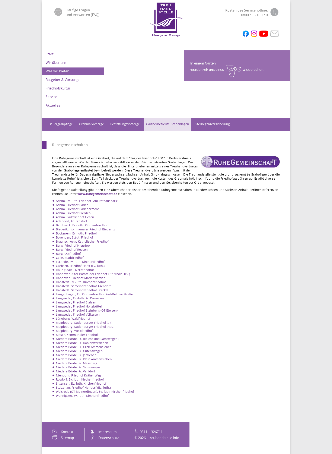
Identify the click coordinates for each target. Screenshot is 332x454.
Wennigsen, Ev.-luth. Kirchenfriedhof (82, 396)
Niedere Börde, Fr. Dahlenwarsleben (82, 343)
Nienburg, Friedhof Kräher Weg (78, 375)
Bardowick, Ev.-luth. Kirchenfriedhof (82, 225)
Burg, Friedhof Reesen (72, 250)
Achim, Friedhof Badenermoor (77, 209)
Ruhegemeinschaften (70, 144)
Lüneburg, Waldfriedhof (73, 318)
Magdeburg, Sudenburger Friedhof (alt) (84, 323)
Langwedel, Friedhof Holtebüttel (79, 306)
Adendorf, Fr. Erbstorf (71, 221)
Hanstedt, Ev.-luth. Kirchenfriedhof (81, 282)
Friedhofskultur (58, 88)
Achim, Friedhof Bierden (73, 213)
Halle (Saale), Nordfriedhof (75, 270)
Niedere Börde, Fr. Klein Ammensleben (84, 359)
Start (50, 54)
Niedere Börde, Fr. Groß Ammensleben (84, 347)
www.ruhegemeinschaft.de (97, 194)
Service (51, 96)
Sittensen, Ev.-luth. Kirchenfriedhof (81, 383)
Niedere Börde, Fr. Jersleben (76, 355)
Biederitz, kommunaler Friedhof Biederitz (85, 229)
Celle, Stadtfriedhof (70, 258)
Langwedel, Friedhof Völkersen (78, 314)
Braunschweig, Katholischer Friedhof (82, 241)
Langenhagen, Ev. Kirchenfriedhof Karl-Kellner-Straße (94, 294)
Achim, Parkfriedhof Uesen (75, 217)
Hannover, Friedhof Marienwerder (80, 278)
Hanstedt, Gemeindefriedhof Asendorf (83, 286)
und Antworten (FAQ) (82, 14)
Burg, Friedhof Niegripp (73, 245)
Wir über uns (56, 62)
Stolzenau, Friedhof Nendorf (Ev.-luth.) (83, 387)
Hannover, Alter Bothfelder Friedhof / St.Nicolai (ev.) (93, 274)
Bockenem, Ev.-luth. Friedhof (76, 233)
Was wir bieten (57, 71)
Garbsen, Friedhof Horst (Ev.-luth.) (80, 266)
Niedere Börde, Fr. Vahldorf (75, 371)
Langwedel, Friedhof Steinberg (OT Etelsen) (87, 310)
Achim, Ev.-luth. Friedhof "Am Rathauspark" (87, 201)
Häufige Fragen (78, 10)
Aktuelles (53, 105)
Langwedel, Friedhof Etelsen (76, 302)
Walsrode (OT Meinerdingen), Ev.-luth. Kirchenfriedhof (95, 392)
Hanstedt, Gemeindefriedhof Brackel (82, 290)
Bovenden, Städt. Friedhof (74, 237)
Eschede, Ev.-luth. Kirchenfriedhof (80, 262)
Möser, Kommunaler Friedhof (77, 335)
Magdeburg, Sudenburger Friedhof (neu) (85, 327)
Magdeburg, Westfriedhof (74, 331)
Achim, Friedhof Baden (72, 205)
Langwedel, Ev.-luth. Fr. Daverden (80, 298)
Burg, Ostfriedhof (68, 254)
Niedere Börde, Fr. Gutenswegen (79, 351)
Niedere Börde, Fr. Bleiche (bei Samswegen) (87, 339)
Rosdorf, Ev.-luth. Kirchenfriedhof (80, 379)
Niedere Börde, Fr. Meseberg (76, 363)
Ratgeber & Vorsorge (63, 79)
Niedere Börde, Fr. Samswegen (78, 367)
